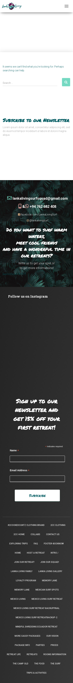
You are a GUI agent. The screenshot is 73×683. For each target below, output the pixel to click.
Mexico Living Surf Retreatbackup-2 (36, 617)
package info (22, 645)
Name (14, 450)
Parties (40, 645)
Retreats (32, 654)
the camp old (20, 663)
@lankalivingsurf (37, 220)
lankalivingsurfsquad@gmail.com (37, 198)
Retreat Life (14, 654)
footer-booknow (54, 543)
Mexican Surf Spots (47, 590)
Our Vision (52, 636)
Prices (54, 645)
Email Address (19, 470)
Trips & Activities (36, 673)
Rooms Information (54, 654)
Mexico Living (18, 599)
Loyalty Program (26, 580)
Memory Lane (49, 580)
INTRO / (54, 553)
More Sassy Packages (27, 636)
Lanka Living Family (21, 571)
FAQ (36, 543)
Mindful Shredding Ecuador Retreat (36, 626)
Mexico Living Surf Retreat (47, 599)
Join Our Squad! (49, 562)
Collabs (35, 534)
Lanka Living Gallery (50, 571)
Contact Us (52, 534)
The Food (39, 663)
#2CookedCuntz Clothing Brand (26, 525)
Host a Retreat (36, 553)
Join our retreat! (24, 562)
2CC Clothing (57, 525)
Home (18, 553)
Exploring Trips (18, 543)
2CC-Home (19, 534)
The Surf (55, 663)
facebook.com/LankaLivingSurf (37, 214)
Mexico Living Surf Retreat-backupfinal (36, 608)
